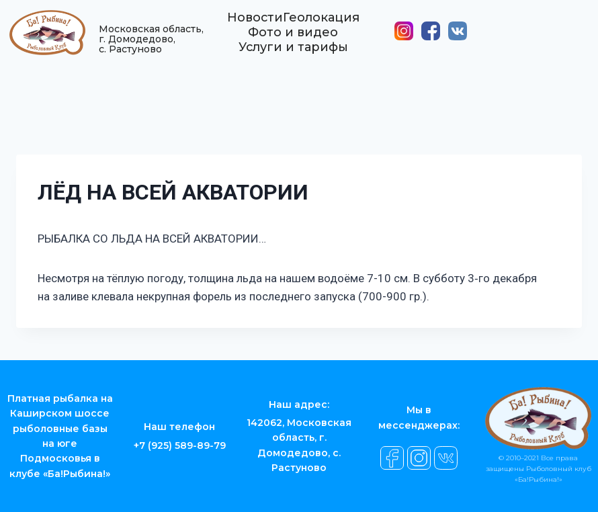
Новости (254, 23)
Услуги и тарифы (293, 53)
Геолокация (321, 23)
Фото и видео (293, 38)
